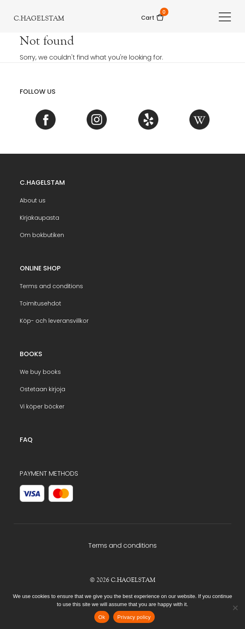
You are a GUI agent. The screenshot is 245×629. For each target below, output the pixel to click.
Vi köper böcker (42, 406)
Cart (152, 15)
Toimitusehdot (40, 303)
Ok (101, 617)
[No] (235, 608)
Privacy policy (134, 617)
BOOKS (31, 354)
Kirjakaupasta (39, 218)
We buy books (40, 372)
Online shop (40, 268)
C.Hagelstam (42, 182)
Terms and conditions (51, 286)
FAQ (26, 439)
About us (33, 200)
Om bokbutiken (42, 235)
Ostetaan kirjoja (42, 389)
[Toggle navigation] (224, 16)
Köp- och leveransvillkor (54, 321)
